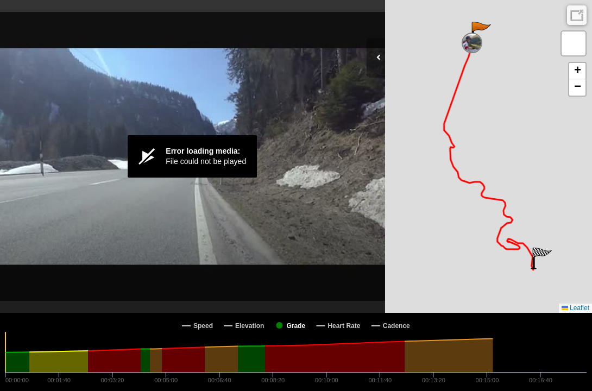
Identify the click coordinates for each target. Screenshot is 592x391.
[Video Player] (192, 156)
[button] (480, 32)
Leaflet (575, 308)
